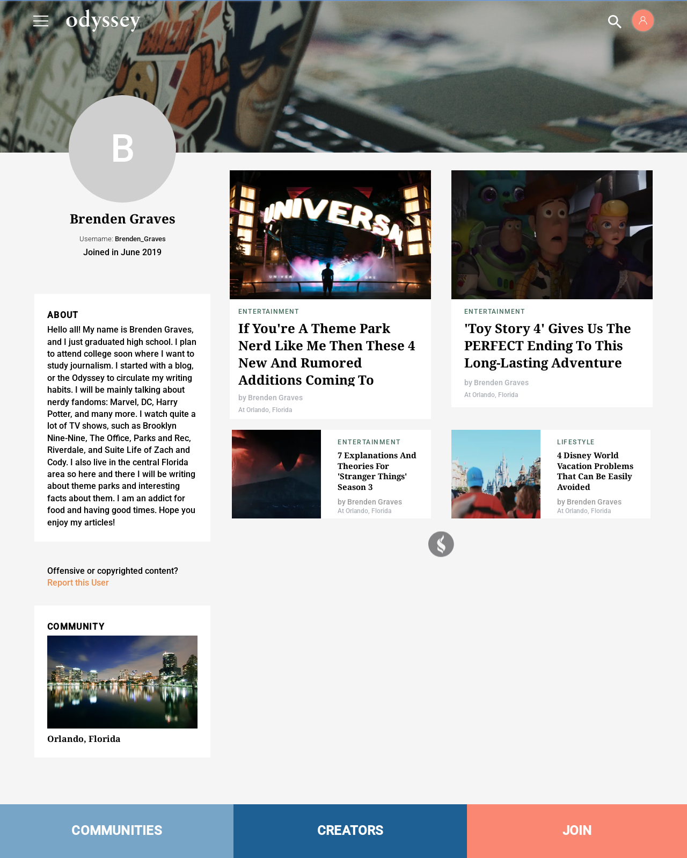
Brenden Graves (275, 397)
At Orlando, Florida (265, 410)
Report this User (78, 583)
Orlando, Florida (84, 739)
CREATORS (350, 830)
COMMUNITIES (116, 830)
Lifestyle (576, 442)
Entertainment (268, 311)
